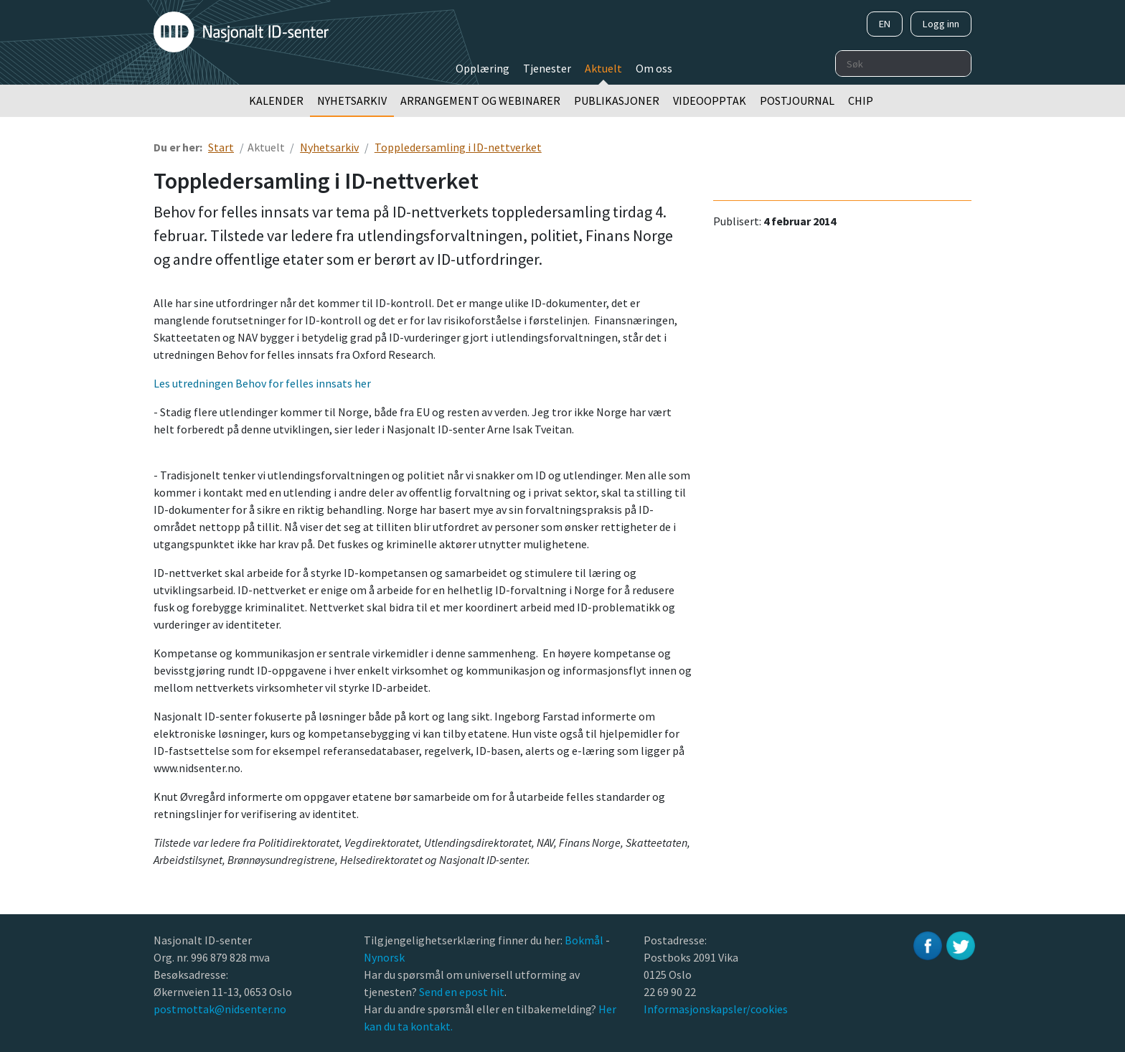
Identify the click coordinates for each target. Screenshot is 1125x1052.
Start (221, 147)
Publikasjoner (616, 100)
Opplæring (482, 68)
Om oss (654, 68)
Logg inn (941, 23)
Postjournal (797, 100)
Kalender (276, 100)
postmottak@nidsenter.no (220, 1009)
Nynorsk (385, 957)
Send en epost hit (461, 992)
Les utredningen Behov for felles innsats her (262, 383)
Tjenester (547, 68)
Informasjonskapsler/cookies (716, 1009)
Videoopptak (709, 100)
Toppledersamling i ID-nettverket (458, 147)
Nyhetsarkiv (352, 100)
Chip (860, 100)
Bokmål (585, 940)
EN (884, 23)
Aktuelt (603, 68)
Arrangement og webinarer (480, 100)
